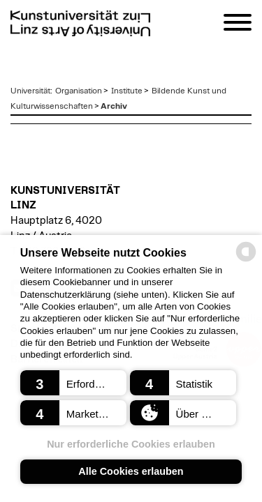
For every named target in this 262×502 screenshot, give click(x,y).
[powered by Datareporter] (246, 260)
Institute (127, 90)
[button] (73, 382)
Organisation (78, 90)
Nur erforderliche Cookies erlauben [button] (131, 444)
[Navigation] (238, 25)
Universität (30, 90)
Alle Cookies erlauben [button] (130, 471)
